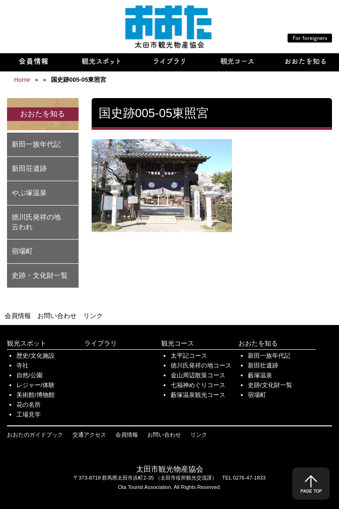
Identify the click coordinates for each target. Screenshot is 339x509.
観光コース (177, 343)
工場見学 (28, 414)
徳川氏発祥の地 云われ (40, 222)
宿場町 (22, 251)
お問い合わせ (57, 315)
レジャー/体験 (35, 385)
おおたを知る (258, 343)
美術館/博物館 (35, 394)
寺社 (22, 365)
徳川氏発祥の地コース (201, 365)
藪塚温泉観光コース (198, 394)
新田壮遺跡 (263, 365)
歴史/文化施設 (35, 355)
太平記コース (189, 355)
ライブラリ (100, 343)
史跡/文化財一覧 (270, 385)
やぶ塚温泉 (29, 193)
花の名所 (28, 404)
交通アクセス (89, 434)
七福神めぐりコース (198, 385)
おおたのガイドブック (35, 434)
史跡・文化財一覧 (40, 275)
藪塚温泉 (260, 375)
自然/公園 (29, 375)
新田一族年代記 (36, 144)
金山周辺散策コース (198, 375)
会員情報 (18, 315)
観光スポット (26, 343)
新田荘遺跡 (29, 168)
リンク (93, 315)
